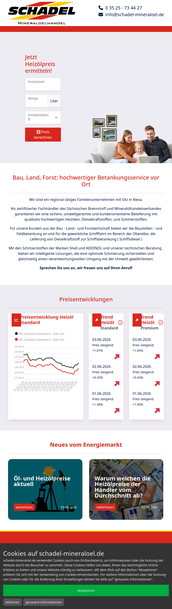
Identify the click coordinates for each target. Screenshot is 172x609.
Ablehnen (12, 602)
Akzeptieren (86, 590)
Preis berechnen (43, 134)
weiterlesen (24, 507)
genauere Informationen (44, 602)
